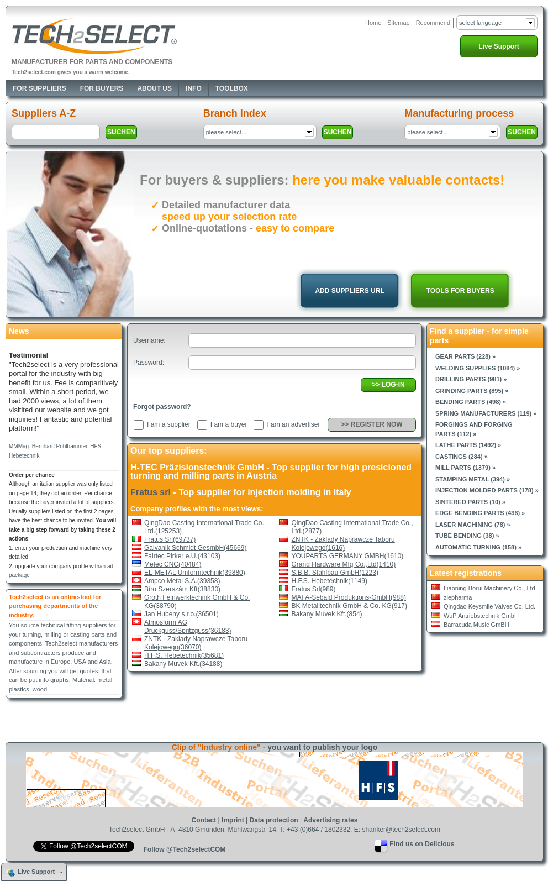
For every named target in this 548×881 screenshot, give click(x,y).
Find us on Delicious (421, 844)
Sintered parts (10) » (470, 502)
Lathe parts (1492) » (468, 445)
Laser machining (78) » (472, 524)
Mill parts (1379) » (465, 467)
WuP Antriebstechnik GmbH (481, 615)
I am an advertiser (293, 424)
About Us (154, 88)
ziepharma (458, 597)
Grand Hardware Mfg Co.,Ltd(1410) (344, 564)
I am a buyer (228, 424)
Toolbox (231, 88)
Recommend (433, 22)
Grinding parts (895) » (471, 390)
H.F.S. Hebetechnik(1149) (329, 581)
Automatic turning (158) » (478, 547)
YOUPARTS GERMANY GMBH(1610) (348, 556)
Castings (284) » (461, 456)
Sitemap (398, 22)
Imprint (233, 820)
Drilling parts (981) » (471, 379)
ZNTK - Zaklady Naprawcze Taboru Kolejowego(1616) (343, 544)
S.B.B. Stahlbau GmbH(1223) (335, 572)
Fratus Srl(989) (314, 589)
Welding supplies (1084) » (477, 368)
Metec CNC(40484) (172, 564)
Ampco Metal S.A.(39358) (182, 581)
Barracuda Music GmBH (476, 624)
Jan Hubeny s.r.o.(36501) (181, 614)
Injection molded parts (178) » (487, 490)
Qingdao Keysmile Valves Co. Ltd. (489, 606)
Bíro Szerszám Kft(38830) (182, 589)
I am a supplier (169, 424)
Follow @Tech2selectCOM (185, 849)
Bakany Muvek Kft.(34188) (183, 664)
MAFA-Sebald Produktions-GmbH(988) (349, 597)
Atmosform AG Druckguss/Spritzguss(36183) (187, 626)
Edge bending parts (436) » (480, 513)
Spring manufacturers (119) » (485, 413)
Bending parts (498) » (470, 401)
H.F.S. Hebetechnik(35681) (184, 655)
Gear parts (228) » (465, 356)
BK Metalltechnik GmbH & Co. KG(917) (349, 606)
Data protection (274, 820)
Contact (204, 820)
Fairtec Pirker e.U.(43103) (182, 556)
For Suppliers (39, 88)
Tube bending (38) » (467, 535)
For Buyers (102, 88)
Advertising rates (330, 820)
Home (373, 22)
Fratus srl (150, 492)
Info (194, 88)
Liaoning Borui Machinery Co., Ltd (489, 588)
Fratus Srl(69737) (170, 539)
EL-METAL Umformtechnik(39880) (194, 572)
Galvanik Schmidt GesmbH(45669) (195, 548)
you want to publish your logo (322, 747)
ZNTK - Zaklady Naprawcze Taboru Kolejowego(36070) (195, 643)
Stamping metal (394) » (472, 479)
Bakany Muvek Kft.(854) (327, 614)
